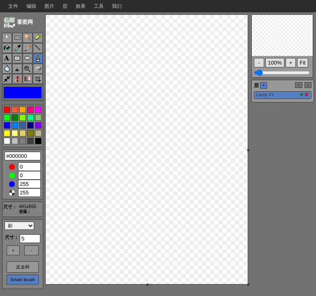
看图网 (25, 22)
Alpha (12, 193)
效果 (81, 6)
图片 (49, 6)
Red (12, 167)
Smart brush (22, 279)
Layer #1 (265, 94)
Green (12, 175)
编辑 (31, 6)
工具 (99, 6)
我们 (117, 6)
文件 (13, 6)
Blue (12, 184)
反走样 (23, 266)
